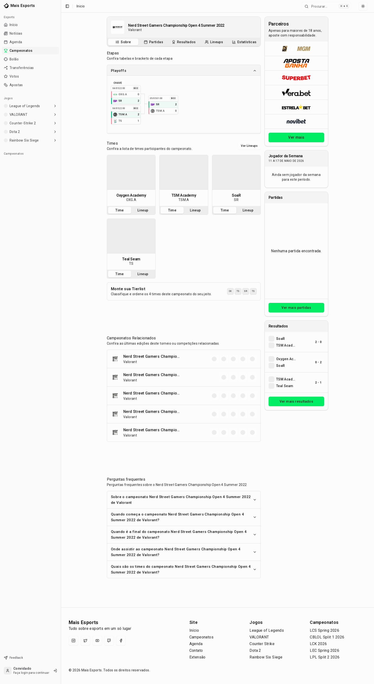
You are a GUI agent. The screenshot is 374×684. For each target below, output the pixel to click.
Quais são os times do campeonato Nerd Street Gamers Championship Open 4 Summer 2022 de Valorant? (184, 569)
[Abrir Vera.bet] (296, 92)
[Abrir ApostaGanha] (296, 63)
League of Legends (266, 630)
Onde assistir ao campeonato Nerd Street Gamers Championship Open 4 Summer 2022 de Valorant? (184, 552)
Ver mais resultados (296, 401)
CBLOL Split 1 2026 (327, 637)
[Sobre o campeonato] (123, 42)
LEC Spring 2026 (324, 650)
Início (194, 630)
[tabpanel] (131, 180)
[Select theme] (363, 6)
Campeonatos (201, 637)
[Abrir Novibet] (296, 121)
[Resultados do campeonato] (184, 42)
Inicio (81, 6)
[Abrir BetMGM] (296, 49)
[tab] (123, 42)
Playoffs (184, 70)
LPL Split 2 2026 (324, 657)
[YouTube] (97, 640)
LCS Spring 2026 (324, 630)
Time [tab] (119, 210)
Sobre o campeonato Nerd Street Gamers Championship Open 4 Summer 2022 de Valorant (184, 500)
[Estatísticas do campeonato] (244, 42)
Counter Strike (262, 644)
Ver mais (296, 137)
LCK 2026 (318, 644)
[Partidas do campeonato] (153, 42)
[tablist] (183, 42)
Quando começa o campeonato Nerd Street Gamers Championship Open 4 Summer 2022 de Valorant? (184, 517)
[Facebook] (121, 640)
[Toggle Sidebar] (61, 342)
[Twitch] (109, 640)
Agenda (196, 644)
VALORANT (259, 637)
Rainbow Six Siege (265, 657)
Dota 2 (255, 650)
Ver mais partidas (296, 308)
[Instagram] (73, 640)
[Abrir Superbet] (296, 77)
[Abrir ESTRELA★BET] (296, 107)
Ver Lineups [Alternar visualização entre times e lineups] (249, 145)
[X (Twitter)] (85, 640)
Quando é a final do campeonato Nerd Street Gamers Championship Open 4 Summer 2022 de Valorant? (184, 535)
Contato (196, 650)
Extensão (197, 657)
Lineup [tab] (142, 210)
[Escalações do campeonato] (214, 42)
